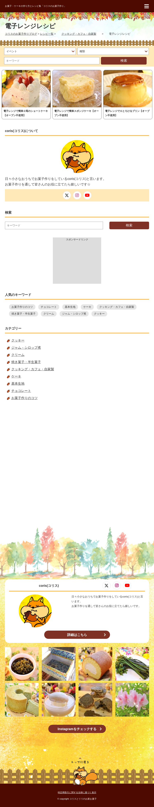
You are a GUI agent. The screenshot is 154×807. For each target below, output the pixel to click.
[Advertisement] (77, 263)
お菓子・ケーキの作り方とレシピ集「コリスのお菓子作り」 (35, 6)
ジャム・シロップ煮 (74, 313)
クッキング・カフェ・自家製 (116, 306)
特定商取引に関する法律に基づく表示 (77, 792)
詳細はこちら (77, 635)
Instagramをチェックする (77, 729)
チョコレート (49, 306)
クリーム (48, 313)
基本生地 (70, 306)
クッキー (99, 313)
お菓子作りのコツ (22, 306)
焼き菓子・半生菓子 (24, 313)
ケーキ (87, 306)
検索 (123, 60)
